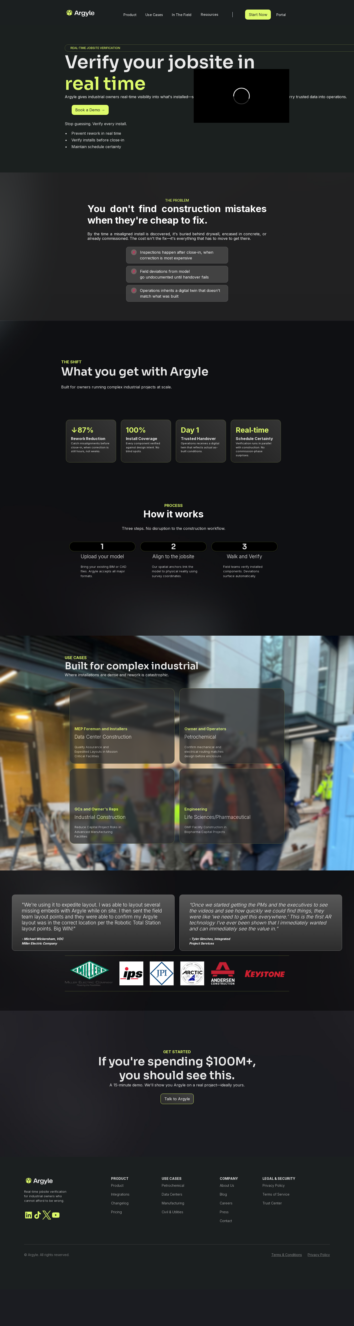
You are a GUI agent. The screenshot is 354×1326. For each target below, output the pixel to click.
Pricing (116, 1212)
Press (224, 1212)
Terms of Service (276, 1194)
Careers (226, 1203)
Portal (281, 15)
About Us (227, 1185)
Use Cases (154, 15)
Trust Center (272, 1203)
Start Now (258, 14)
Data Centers (172, 1194)
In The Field (181, 15)
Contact (226, 1221)
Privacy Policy (274, 1185)
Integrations (120, 1194)
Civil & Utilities (172, 1212)
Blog (223, 1194)
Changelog (120, 1203)
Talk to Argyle (177, 1100)
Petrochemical (173, 1185)
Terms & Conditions (286, 1255)
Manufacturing (173, 1203)
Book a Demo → (90, 111)
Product (129, 15)
